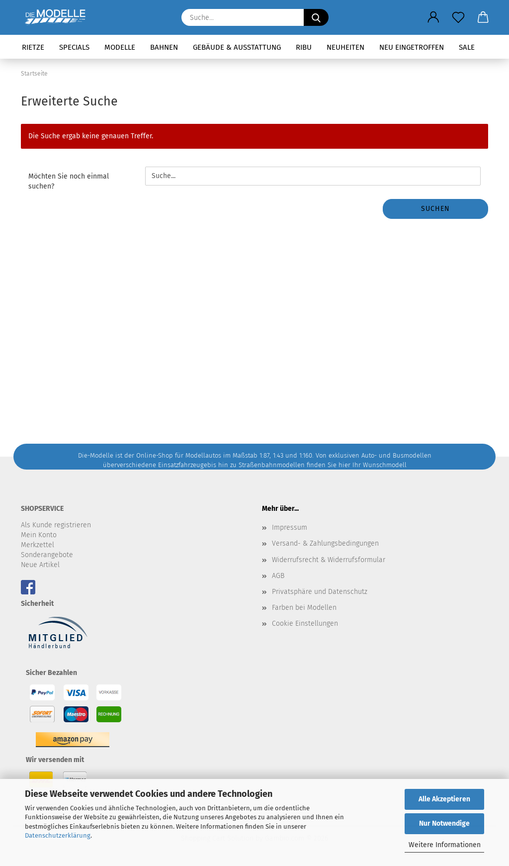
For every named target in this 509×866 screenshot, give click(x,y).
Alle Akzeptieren (444, 799)
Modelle (119, 47)
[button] (433, 17)
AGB (278, 576)
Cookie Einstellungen (305, 623)
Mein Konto (39, 535)
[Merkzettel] (458, 17)
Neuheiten (345, 47)
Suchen (435, 208)
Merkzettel (37, 545)
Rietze (33, 47)
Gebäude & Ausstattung (237, 47)
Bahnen (164, 47)
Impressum (289, 527)
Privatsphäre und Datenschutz (319, 591)
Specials (74, 47)
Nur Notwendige (444, 823)
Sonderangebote (47, 555)
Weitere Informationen (445, 845)
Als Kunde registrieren (56, 525)
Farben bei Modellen (304, 607)
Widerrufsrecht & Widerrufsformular (328, 560)
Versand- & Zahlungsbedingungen (325, 543)
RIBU (304, 47)
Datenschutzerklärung (57, 835)
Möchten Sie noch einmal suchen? (68, 181)
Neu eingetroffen (411, 47)
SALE (467, 47)
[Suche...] (316, 17)
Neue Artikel (40, 565)
